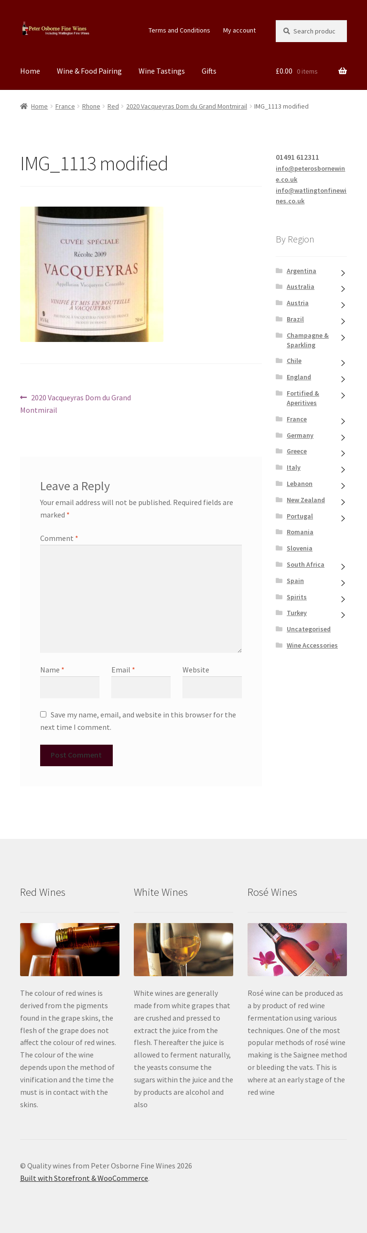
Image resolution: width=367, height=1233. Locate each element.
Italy (294, 467)
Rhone (91, 106)
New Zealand (306, 499)
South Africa (305, 564)
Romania (300, 532)
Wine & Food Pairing (89, 71)
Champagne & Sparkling (308, 340)
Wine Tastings (162, 71)
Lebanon (300, 483)
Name (52, 669)
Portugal (300, 516)
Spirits (297, 597)
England (299, 377)
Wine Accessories (312, 645)
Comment (59, 538)
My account (239, 30)
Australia (300, 286)
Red (113, 106)
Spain (295, 580)
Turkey (297, 612)
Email (123, 669)
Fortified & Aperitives (303, 398)
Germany (300, 435)
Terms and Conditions (179, 30)
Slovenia (300, 548)
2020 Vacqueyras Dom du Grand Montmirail (186, 106)
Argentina (301, 270)
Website (196, 669)
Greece (297, 451)
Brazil (295, 319)
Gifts (209, 71)
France (65, 106)
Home (30, 71)
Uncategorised (309, 629)
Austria (298, 302)
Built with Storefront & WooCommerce (84, 1178)
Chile (294, 360)
